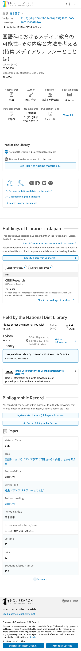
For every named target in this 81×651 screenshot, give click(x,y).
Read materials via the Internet (19, 613)
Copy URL (20, 183)
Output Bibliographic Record (22, 196)
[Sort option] (16, 267)
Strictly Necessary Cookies (23, 645)
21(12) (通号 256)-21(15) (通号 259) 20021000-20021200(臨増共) (47, 20)
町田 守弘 (10, 504)
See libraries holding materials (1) (41, 166)
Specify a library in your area (50, 258)
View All (68, 115)
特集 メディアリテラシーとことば (24, 490)
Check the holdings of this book (57, 300)
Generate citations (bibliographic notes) (28, 191)
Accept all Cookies (62, 645)
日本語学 (15, 13)
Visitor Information (66, 340)
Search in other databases (21, 203)
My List (9, 183)
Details (33, 637)
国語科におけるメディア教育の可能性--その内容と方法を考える (40, 461)
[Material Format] (40, 267)
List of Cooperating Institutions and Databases (50, 243)
